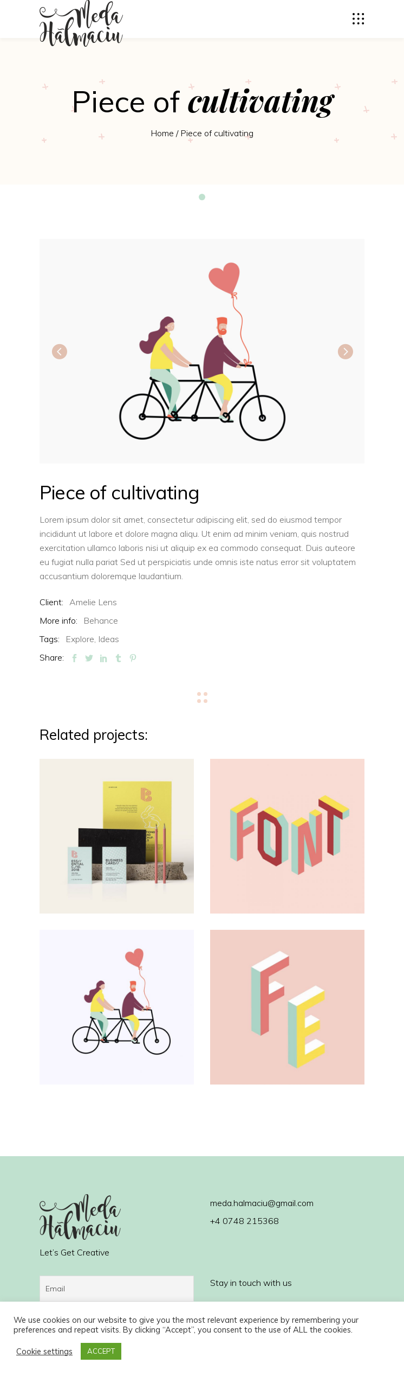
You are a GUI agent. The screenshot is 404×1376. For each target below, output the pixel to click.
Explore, (81, 638)
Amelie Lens (93, 602)
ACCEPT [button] (101, 1351)
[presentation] (59, 351)
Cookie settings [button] (44, 1351)
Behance (100, 620)
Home (162, 133)
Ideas (108, 638)
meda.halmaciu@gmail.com (262, 1202)
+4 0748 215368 (244, 1220)
